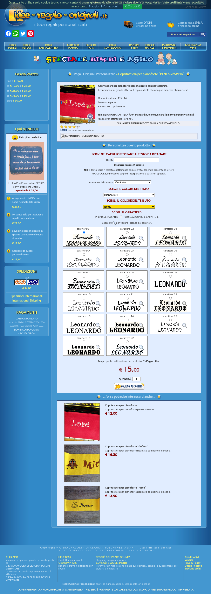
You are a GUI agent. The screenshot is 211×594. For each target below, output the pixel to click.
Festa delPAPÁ (91, 46)
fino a (15, 81)
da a (19, 85)
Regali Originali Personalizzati (94, 74)
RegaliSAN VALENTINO (48, 46)
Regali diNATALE (149, 46)
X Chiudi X (132, 6)
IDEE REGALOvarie (193, 46)
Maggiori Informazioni (103, 6)
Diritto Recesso (193, 565)
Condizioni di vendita (192, 558)
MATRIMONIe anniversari (169, 46)
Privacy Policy (192, 562)
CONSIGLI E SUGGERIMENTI (111, 562)
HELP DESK (64, 557)
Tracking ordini (193, 568)
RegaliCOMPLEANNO (112, 46)
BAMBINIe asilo (134, 46)
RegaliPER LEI (12, 46)
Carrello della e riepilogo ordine (190, 24)
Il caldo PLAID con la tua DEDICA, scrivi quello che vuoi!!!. (26, 187)
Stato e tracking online (146, 24)
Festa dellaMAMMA (73, 46)
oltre (14, 100)
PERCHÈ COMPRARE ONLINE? (113, 557)
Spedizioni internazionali (26, 296)
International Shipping (26, 300)
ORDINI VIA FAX (67, 562)
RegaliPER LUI (26, 46)
